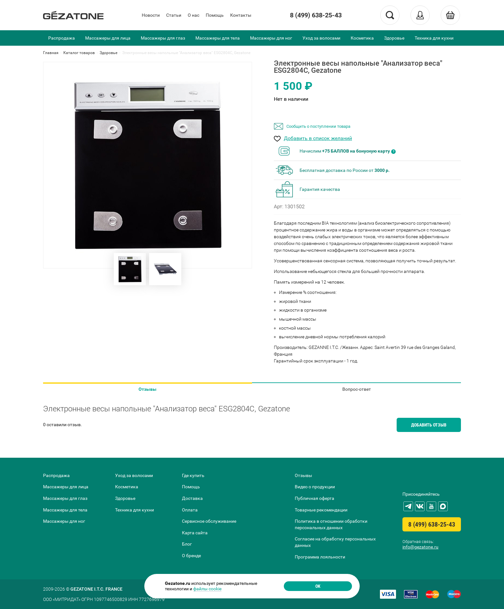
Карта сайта (195, 532)
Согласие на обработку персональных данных (335, 542)
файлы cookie (207, 588)
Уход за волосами (321, 38)
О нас (193, 15)
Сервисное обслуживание (209, 521)
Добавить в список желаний (318, 138)
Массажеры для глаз (163, 38)
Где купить (193, 475)
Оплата (190, 509)
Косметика (362, 38)
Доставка (192, 498)
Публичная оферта (314, 498)
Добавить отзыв (428, 424)
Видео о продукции (315, 486)
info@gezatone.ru (420, 546)
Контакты (240, 15)
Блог (187, 544)
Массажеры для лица (107, 38)
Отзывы (148, 389)
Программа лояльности (320, 556)
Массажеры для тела (217, 38)
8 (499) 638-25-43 (316, 15)
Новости (151, 15)
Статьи (173, 15)
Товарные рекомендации (321, 509)
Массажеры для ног (271, 38)
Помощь (215, 15)
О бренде (191, 555)
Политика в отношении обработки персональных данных (331, 524)
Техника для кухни (434, 38)
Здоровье (394, 38)
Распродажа (61, 38)
